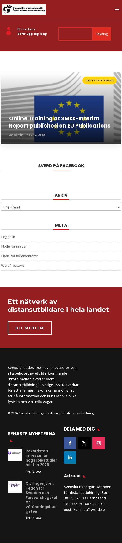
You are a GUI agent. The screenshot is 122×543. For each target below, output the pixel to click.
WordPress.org (12, 265)
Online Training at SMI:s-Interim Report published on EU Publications (60, 122)
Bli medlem (26, 29)
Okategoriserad (99, 80)
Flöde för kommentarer (19, 256)
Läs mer (8, 79)
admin (18, 135)
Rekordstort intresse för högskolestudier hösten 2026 (41, 458)
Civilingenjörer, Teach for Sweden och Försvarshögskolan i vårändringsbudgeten (41, 497)
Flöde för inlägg (13, 246)
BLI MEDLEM (29, 327)
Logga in (8, 236)
